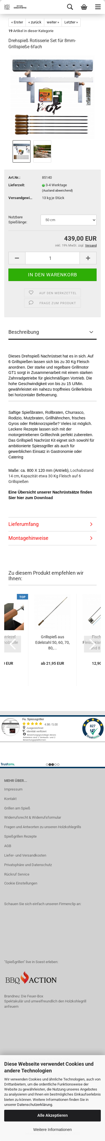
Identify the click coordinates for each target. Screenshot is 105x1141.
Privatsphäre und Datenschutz (28, 865)
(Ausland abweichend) (57, 190)
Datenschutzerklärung (34, 1105)
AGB (7, 846)
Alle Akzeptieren (52, 1115)
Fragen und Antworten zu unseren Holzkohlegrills (42, 827)
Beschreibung (23, 332)
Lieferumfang (23, 524)
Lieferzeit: (16, 185)
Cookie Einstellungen (20, 883)
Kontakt (10, 799)
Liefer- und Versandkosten (25, 855)
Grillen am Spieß (17, 808)
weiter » (53, 22)
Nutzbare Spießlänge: (17, 219)
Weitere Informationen (52, 1129)
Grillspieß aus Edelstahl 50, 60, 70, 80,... (52, 642)
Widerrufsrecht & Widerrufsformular (32, 817)
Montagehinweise (28, 538)
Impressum (13, 789)
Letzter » (71, 22)
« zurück (34, 22)
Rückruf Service (16, 874)
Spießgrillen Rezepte (20, 836)
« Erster (17, 22)
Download (43, 497)
